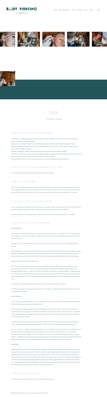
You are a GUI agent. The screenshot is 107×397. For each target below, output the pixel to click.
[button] (99, 10)
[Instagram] (96, 10)
